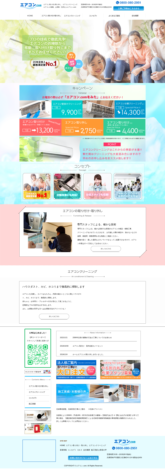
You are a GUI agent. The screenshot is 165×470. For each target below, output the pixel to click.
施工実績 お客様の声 (99, 450)
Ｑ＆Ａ (79, 450)
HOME (62, 445)
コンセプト (72, 450)
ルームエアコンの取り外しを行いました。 (89, 354)
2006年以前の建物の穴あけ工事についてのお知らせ (92, 337)
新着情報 (63, 450)
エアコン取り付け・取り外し (77, 445)
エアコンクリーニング (97, 445)
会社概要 (86, 450)
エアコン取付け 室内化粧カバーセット (89, 346)
